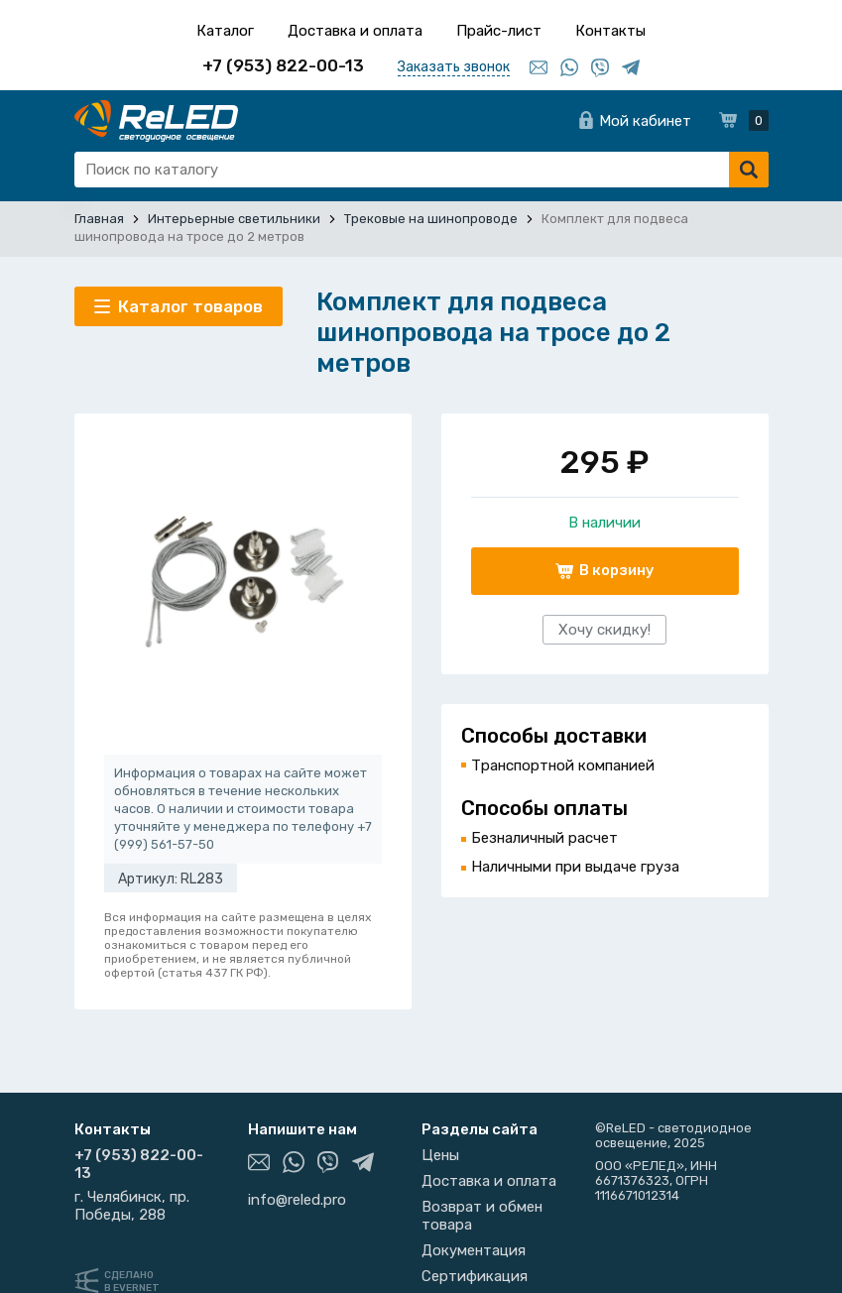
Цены (440, 1155)
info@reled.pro (297, 1200)
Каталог (225, 31)
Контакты (610, 31)
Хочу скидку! (604, 630)
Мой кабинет (645, 121)
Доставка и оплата (355, 31)
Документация (473, 1250)
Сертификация (474, 1276)
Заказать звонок (454, 67)
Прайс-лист (498, 31)
